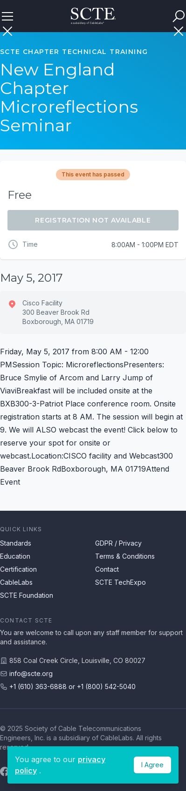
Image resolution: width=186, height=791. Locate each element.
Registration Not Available (93, 220)
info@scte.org (31, 673)
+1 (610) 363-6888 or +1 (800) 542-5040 (72, 686)
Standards (15, 543)
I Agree (152, 765)
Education (15, 556)
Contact (107, 569)
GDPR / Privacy (118, 543)
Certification (18, 569)
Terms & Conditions (125, 556)
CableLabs (16, 582)
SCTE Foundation (26, 595)
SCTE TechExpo (120, 582)
